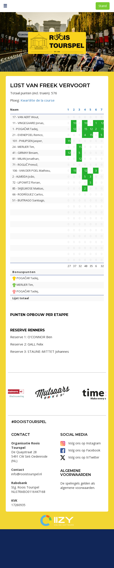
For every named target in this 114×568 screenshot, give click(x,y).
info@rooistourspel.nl (26, 513)
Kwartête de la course (38, 100)
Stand (103, 6)
